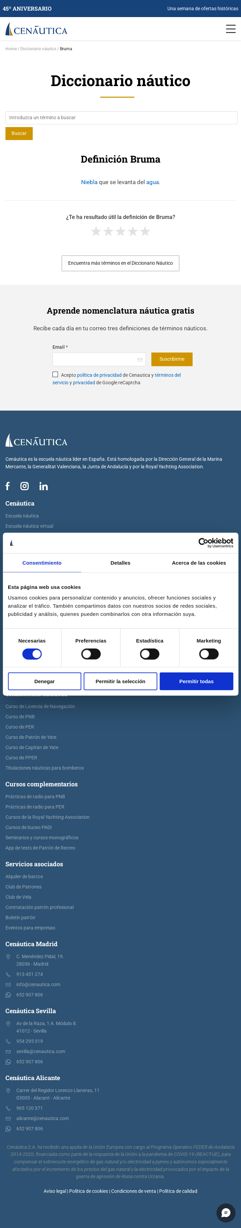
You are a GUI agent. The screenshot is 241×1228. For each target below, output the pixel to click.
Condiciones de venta (133, 1191)
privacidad (84, 382)
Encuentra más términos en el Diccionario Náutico (120, 263)
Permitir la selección (121, 681)
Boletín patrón (20, 918)
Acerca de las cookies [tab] (199, 562)
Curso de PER (19, 727)
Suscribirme (172, 359)
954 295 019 (29, 1041)
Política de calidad (178, 1191)
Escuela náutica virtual (29, 526)
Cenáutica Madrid (31, 944)
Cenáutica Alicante (32, 1078)
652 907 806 (29, 995)
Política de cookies (88, 1191)
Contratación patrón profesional (39, 907)
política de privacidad (99, 375)
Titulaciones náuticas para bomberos (44, 768)
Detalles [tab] (120, 562)
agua (152, 182)
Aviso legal (55, 1191)
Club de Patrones (23, 887)
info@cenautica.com (38, 985)
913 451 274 (29, 974)
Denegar (44, 681)
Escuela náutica (22, 516)
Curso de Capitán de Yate (31, 747)
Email (60, 347)
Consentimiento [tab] (42, 562)
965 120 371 (29, 1108)
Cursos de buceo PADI (28, 827)
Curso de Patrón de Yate (30, 737)
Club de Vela (18, 897)
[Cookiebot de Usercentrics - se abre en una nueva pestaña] (203, 543)
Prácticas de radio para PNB (35, 797)
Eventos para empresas (30, 928)
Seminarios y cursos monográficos (41, 838)
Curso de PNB (20, 717)
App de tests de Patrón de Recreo (40, 848)
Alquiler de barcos (24, 877)
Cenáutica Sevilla (30, 1011)
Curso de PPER (21, 758)
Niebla (89, 182)
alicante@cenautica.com (42, 1118)
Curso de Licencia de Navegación (40, 706)
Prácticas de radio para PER (34, 807)
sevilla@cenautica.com (40, 1051)
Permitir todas (196, 681)
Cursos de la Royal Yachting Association (47, 817)
